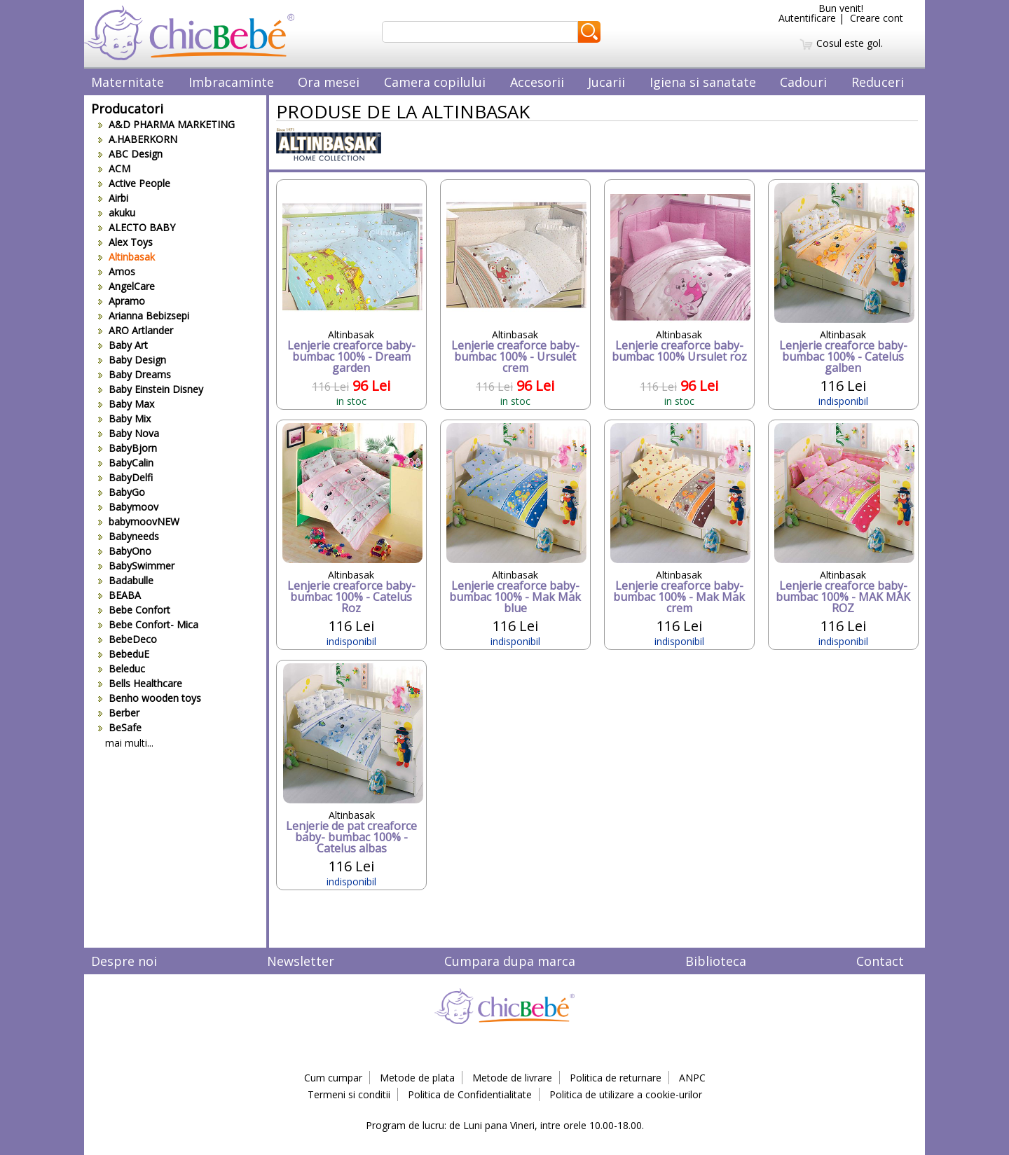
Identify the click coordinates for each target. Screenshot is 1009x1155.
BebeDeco (127, 639)
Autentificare (807, 18)
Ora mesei (328, 82)
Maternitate (127, 82)
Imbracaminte (231, 82)
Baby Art (123, 345)
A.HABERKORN (137, 139)
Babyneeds (128, 536)
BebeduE (123, 654)
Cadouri (803, 82)
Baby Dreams (134, 374)
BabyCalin (125, 462)
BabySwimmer (136, 565)
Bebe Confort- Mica (148, 624)
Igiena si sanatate (703, 82)
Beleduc (121, 668)
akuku (116, 212)
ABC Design (130, 153)
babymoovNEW (138, 521)
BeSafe (120, 727)
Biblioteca (715, 961)
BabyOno (124, 551)
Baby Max (126, 403)
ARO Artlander (135, 330)
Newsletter (300, 961)
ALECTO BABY (136, 227)
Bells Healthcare (140, 683)
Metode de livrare (512, 1077)
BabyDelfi (125, 477)
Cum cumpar (333, 1077)
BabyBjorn (127, 448)
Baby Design (132, 359)
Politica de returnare (615, 1077)
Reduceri (877, 82)
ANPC (692, 1077)
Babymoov (128, 506)
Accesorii (537, 82)
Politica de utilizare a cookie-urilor (625, 1094)
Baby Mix (124, 418)
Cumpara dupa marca (509, 961)
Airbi (113, 198)
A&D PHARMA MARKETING (166, 124)
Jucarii (606, 82)
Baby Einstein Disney (150, 389)
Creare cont (876, 18)
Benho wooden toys (149, 698)
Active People (134, 183)
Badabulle (125, 580)
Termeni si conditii (349, 1094)
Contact (880, 961)
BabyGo (121, 492)
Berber (118, 712)
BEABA (119, 595)
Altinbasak (126, 256)
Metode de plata (417, 1077)
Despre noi (124, 961)
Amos (116, 271)
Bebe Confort (134, 609)
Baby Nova (128, 433)
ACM (114, 168)
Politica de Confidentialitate (470, 1094)
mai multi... (129, 742)
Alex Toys (125, 242)
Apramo (121, 300)
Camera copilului (435, 82)
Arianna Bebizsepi (143, 315)
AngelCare (126, 286)
